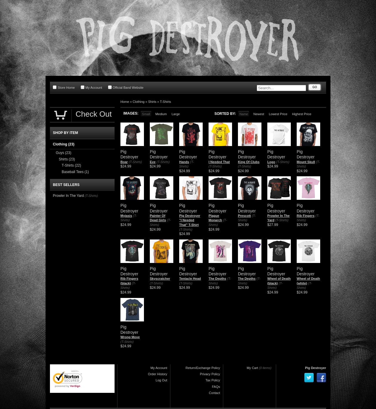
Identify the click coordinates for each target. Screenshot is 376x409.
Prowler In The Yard (68, 196)
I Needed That (219, 162)
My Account (91, 87)
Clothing (139, 101)
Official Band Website (126, 87)
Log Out (161, 380)
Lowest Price (278, 114)
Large (176, 114)
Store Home (64, 87)
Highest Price (301, 114)
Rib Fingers (306, 215)
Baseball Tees (75, 172)
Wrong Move (130, 337)
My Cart (252, 368)
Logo (271, 162)
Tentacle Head (190, 278)
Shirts (152, 101)
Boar (124, 162)
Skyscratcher (160, 278)
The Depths (217, 278)
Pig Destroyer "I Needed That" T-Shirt (189, 220)
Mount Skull (306, 162)
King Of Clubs (248, 162)
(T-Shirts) (135, 162)
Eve (153, 162)
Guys (63, 153)
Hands (184, 162)
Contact (214, 393)
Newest (258, 114)
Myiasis (126, 215)
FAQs (216, 386)
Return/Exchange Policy (203, 368)
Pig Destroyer (315, 368)
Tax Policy (212, 380)
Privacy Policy (210, 374)
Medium (161, 114)
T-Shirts (165, 101)
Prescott (244, 215)
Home (124, 101)
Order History (157, 374)
